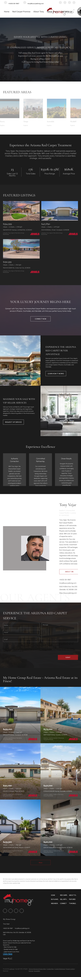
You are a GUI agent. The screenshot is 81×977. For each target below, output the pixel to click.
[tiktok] (73, 3)
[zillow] (64, 3)
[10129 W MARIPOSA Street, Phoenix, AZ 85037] (20, 828)
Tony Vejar (67, 504)
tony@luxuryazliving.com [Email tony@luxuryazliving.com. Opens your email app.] (67, 583)
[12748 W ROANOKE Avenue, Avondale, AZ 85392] (60, 771)
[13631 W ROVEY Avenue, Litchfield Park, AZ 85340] (21, 210)
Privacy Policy (36, 647)
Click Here (7, 954)
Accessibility (37, 971)
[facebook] (60, 3)
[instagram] (69, 3)
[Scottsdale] (56, 125)
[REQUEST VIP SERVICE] (13, 422)
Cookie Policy (50, 969)
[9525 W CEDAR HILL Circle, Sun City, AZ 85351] (21, 249)
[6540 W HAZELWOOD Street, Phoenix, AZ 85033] (60, 828)
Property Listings (70, 969)
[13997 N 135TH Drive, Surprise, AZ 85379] (60, 715)
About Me (69, 572)
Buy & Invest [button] (52, 11)
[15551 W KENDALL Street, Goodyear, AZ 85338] (59, 210)
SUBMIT (68, 657)
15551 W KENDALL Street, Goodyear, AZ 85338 (55, 230)
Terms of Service (26, 647)
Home (6, 11)
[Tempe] (33, 125)
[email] (21, 639)
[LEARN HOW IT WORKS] (56, 373)
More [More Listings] (40, 863)
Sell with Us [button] (66, 11)
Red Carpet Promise (21, 11)
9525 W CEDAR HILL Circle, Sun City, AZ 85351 (16, 268)
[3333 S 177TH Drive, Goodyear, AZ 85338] (20, 715)
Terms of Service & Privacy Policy (37, 969)
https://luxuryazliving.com (68, 593)
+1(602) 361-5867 (65, 580)
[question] (60, 632)
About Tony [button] (38, 11)
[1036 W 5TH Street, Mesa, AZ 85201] (20, 771)
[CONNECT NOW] (40, 318)
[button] (55, 895)
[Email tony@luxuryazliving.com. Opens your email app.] (33, 3)
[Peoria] (9, 125)
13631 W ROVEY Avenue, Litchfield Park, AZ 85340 (17, 230)
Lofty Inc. (12, 969)
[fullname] (21, 625)
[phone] (21, 632)
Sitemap (31, 971)
